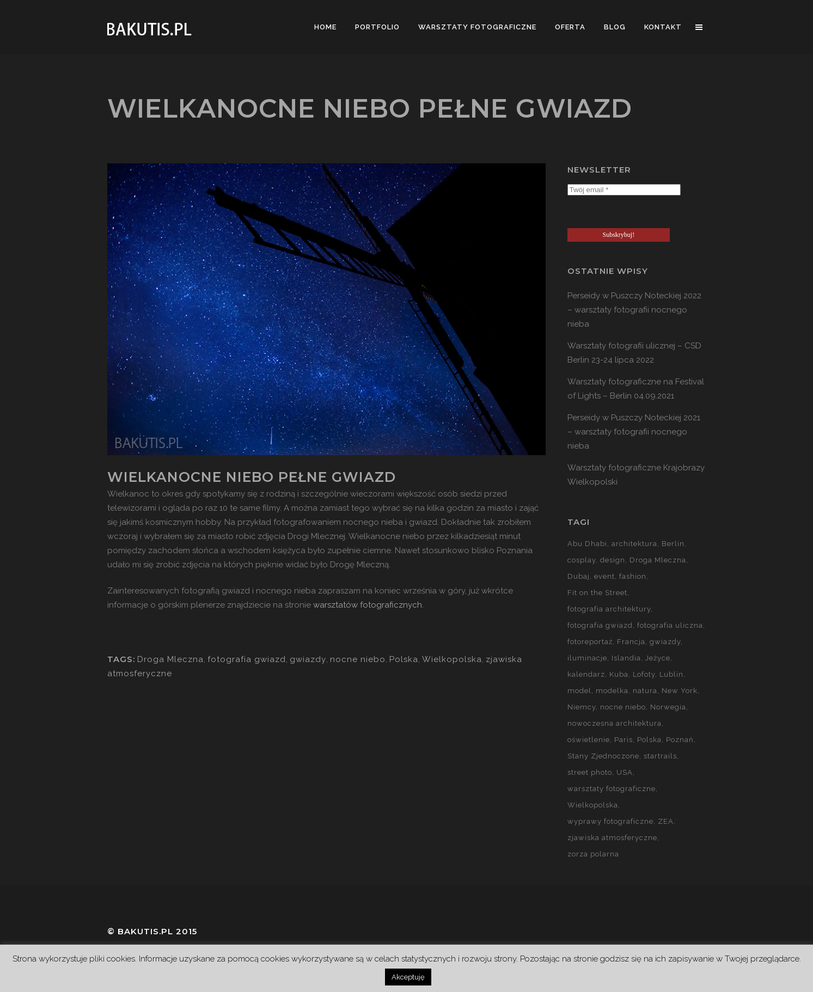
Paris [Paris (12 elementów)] (623, 740)
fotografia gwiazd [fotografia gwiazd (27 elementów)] (600, 625)
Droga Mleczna (170, 659)
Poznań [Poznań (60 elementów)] (680, 740)
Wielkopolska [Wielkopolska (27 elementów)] (592, 805)
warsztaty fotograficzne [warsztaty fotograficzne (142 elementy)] (611, 789)
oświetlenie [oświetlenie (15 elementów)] (588, 740)
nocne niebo (358, 659)
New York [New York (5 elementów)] (680, 691)
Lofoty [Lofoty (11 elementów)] (644, 674)
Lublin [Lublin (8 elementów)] (671, 674)
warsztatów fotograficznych (367, 605)
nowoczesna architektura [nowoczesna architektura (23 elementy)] (614, 723)
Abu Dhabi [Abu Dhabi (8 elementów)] (587, 544)
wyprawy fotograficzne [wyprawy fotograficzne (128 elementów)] (610, 821)
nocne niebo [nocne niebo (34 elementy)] (623, 707)
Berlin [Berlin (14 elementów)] (673, 544)
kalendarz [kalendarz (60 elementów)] (586, 674)
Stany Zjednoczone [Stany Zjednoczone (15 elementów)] (603, 756)
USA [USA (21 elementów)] (624, 772)
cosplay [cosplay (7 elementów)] (581, 560)
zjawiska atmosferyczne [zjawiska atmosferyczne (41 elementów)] (612, 838)
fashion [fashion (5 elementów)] (632, 576)
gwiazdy (308, 659)
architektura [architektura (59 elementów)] (634, 544)
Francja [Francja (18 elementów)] (631, 642)
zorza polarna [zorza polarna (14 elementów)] (593, 854)
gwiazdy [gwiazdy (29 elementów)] (665, 642)
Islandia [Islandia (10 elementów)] (626, 658)
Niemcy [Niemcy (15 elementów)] (581, 707)
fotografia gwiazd (246, 659)
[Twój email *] (624, 189)
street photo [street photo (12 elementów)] (589, 772)
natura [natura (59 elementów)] (645, 691)
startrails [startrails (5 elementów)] (660, 756)
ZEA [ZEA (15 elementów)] (666, 821)
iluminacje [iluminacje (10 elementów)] (587, 658)
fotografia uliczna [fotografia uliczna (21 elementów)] (670, 625)
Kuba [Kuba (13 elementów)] (618, 674)
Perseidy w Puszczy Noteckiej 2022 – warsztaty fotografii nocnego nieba (634, 310)
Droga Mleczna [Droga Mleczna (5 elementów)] (657, 560)
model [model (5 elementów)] (579, 691)
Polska (403, 659)
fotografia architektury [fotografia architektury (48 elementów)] (609, 609)
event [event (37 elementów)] (604, 576)
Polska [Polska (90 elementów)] (649, 740)
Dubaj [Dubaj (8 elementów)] (578, 576)
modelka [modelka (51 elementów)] (612, 691)
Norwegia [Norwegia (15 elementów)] (668, 707)
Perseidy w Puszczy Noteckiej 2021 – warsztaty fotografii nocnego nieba (633, 432)
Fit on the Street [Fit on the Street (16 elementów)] (597, 593)
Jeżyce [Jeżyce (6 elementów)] (657, 658)
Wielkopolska (452, 659)
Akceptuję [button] (408, 977)
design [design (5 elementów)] (612, 560)
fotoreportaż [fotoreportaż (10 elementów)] (590, 642)
